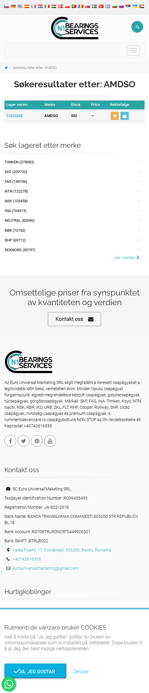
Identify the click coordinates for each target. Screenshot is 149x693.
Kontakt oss (74, 319)
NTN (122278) (16, 191)
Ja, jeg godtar (35, 671)
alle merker (127, 257)
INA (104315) (16, 210)
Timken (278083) (19, 162)
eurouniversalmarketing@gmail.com (45, 568)
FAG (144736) (16, 181)
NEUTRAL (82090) (20, 220)
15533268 (14, 116)
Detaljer (81, 671)
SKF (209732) (16, 172)
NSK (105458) (16, 201)
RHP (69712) (15, 240)
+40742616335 (27, 559)
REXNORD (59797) (20, 250)
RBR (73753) (15, 230)
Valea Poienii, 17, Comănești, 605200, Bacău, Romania (62, 550)
